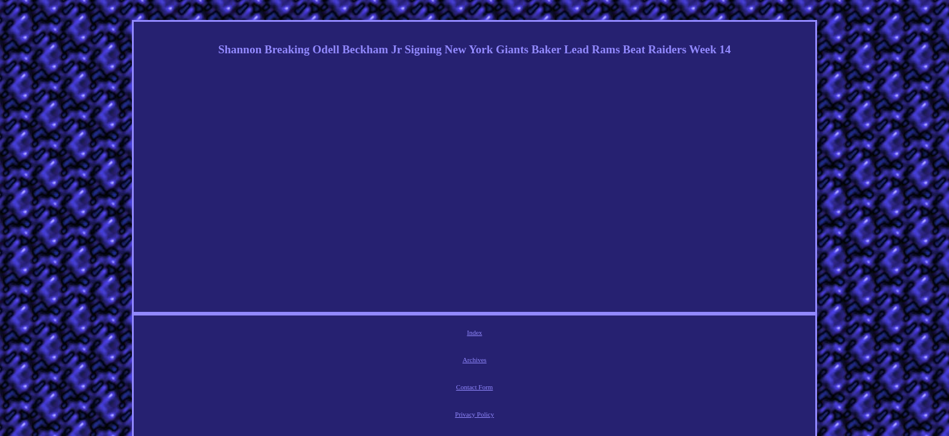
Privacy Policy (497, 334)
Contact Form (445, 334)
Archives (402, 334)
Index (368, 334)
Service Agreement (555, 334)
